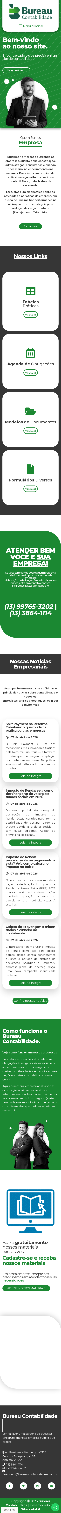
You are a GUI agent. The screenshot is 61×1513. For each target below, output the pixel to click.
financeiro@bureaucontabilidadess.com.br (30, 1473)
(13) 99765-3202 (14, 1468)
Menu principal (30, 26)
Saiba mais (30, 242)
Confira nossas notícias (30, 1001)
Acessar (30, 357)
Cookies (9, 1510)
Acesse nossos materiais (26, 1288)
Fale (16, 70)
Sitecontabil (30, 1509)
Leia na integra (30, 776)
